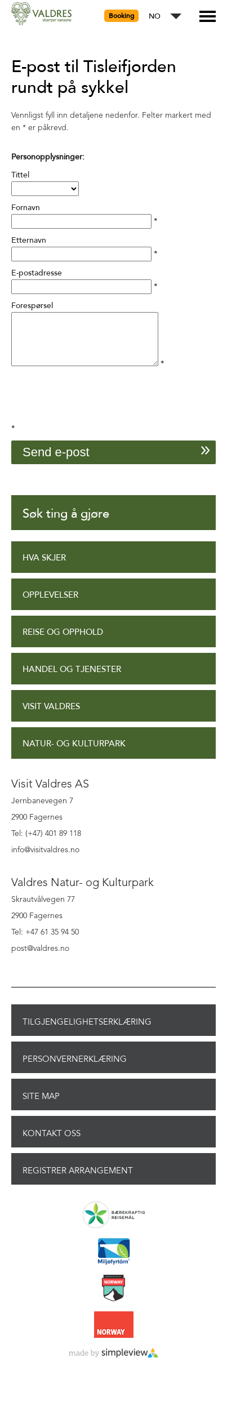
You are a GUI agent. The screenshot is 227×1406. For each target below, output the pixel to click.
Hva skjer (44, 568)
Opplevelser (50, 605)
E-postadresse (36, 273)
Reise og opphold (63, 642)
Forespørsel (32, 305)
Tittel (20, 175)
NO (155, 16)
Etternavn (28, 240)
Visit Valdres (51, 717)
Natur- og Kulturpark (74, 754)
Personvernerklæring (75, 1069)
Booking (121, 16)
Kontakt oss (52, 1143)
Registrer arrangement (78, 1181)
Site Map (41, 1106)
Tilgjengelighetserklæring (87, 1032)
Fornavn (25, 207)
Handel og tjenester (72, 679)
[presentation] (97, 411)
